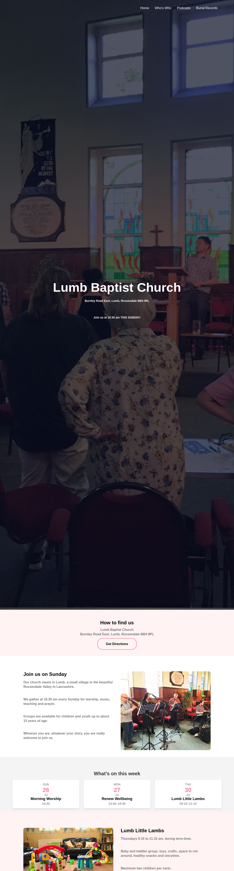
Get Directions (117, 644)
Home (144, 8)
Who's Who (163, 8)
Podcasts (184, 8)
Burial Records (207, 8)
